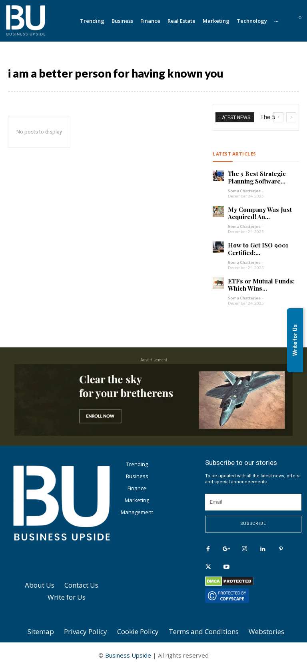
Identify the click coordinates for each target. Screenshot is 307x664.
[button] (300, 17)
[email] (253, 499)
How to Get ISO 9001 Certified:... (256, 246)
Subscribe (253, 521)
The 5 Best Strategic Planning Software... (255, 176)
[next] (291, 117)
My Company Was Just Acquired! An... (257, 211)
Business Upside (128, 651)
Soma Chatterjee (244, 189)
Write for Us (295, 340)
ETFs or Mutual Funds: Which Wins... (258, 281)
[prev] (278, 117)
